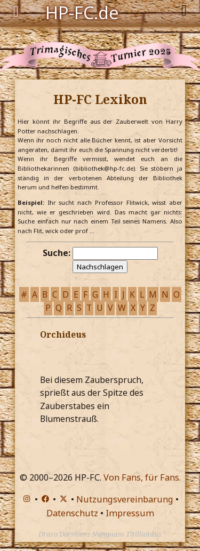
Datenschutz (72, 513)
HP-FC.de (82, 11)
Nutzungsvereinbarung (124, 499)
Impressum (130, 513)
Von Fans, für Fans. (142, 477)
